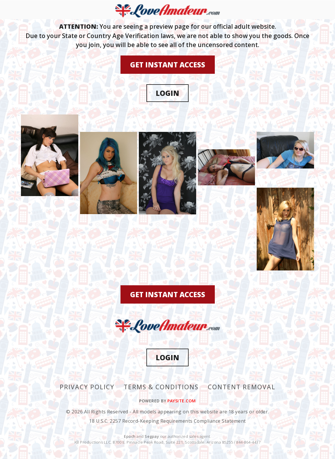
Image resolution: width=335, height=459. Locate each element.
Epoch (130, 436)
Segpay (152, 436)
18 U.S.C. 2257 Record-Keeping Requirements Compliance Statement (167, 421)
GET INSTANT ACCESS (167, 64)
